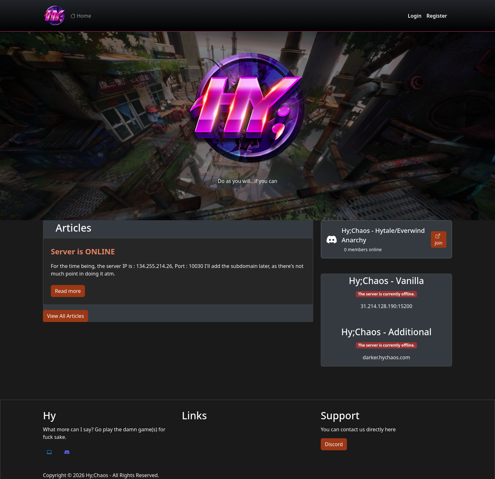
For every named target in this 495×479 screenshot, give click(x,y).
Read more (68, 291)
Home (80, 15)
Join (439, 239)
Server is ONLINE (83, 251)
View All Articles (65, 315)
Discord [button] (334, 444)
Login (414, 15)
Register (436, 15)
